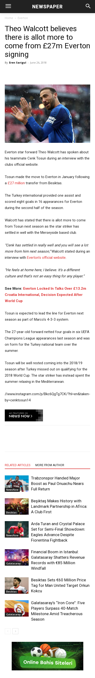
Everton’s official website (46, 257)
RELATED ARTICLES (17, 465)
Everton (23, 18)
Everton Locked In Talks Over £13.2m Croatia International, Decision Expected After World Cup (45, 294)
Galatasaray (13, 563)
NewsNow (12, 489)
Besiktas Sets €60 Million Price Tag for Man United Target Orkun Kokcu (60, 585)
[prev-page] (8, 631)
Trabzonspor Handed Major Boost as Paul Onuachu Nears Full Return (57, 483)
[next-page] (15, 631)
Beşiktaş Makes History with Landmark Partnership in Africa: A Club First (59, 506)
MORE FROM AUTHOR (49, 465)
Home (9, 18)
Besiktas (11, 512)
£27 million (16, 183)
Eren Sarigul (17, 62)
